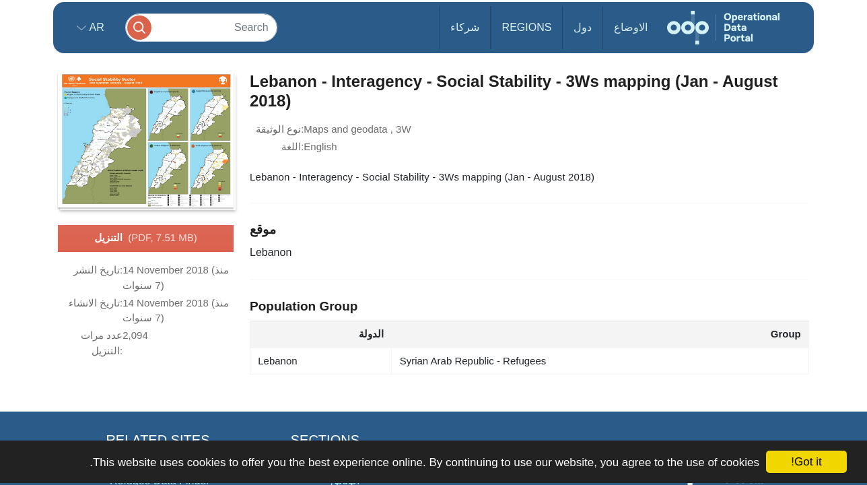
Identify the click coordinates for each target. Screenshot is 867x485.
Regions (527, 27)
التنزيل (145, 238)
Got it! (806, 461)
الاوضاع (631, 27)
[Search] (201, 27)
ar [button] (95, 27)
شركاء (464, 27)
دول (583, 27)
